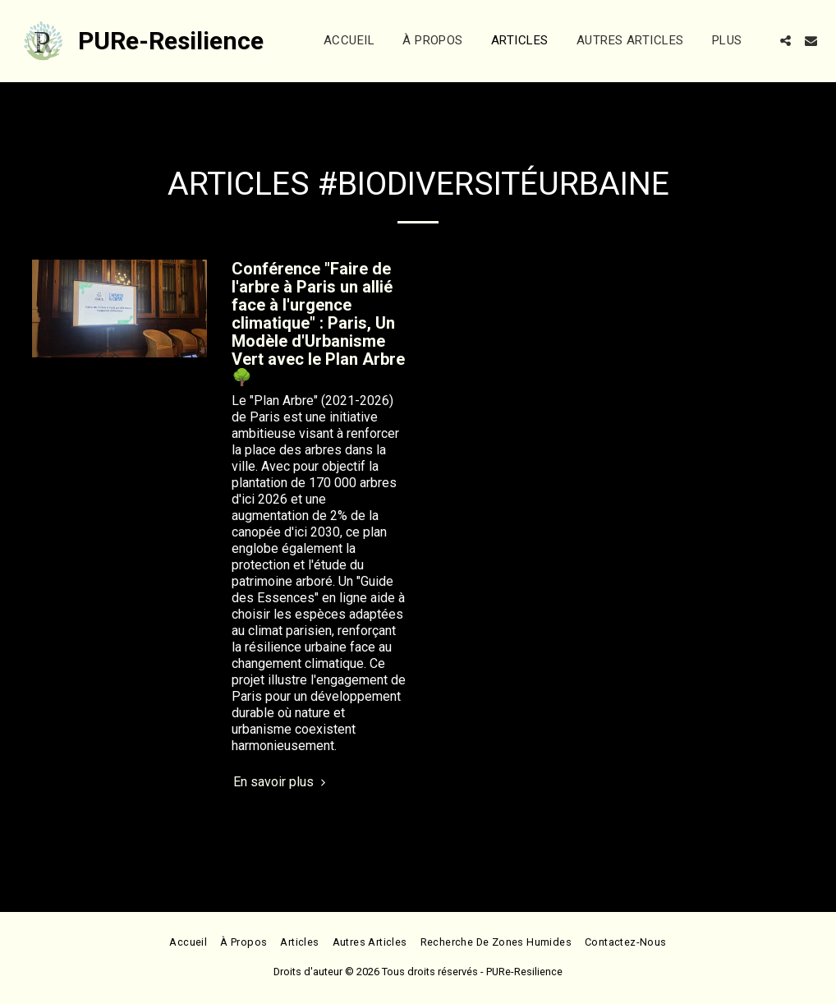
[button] (785, 41)
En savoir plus (281, 782)
